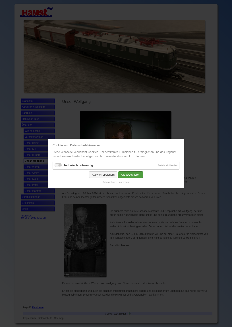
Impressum (124, 182)
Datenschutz (108, 182)
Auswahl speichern (103, 174)
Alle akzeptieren (130, 174)
